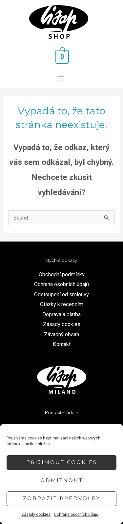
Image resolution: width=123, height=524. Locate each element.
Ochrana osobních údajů (76, 514)
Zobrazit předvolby (61, 498)
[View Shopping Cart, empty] (61, 57)
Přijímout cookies (61, 462)
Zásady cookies (36, 514)
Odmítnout (61, 480)
